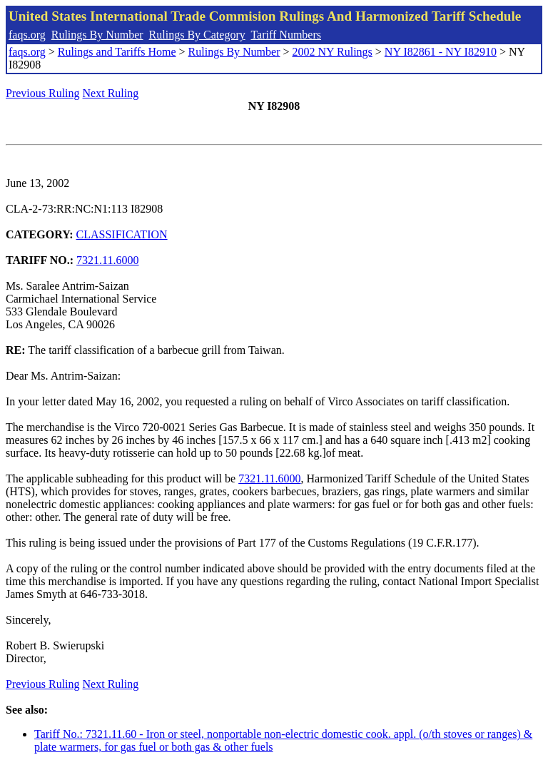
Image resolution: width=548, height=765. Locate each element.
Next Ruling (111, 93)
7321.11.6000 (107, 260)
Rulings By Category (197, 35)
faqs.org (27, 35)
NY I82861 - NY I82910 (441, 52)
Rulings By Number (97, 35)
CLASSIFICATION (122, 234)
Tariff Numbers (285, 35)
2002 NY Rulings (332, 52)
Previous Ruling (43, 93)
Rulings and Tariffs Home (117, 52)
